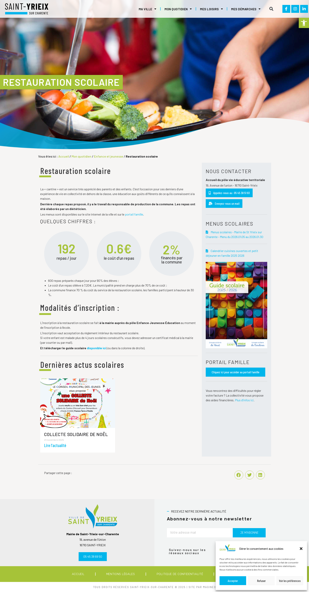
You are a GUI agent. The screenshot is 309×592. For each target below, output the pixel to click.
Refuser (261, 581)
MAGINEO (209, 587)
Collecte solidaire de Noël (76, 434)
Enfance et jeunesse (108, 156)
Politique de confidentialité (180, 574)
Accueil (63, 156)
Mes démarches (246, 8)
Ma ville (147, 8)
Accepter (233, 581)
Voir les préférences (290, 581)
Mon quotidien (178, 8)
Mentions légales (120, 574)
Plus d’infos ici (244, 400)
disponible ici (96, 348)
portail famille (134, 214)
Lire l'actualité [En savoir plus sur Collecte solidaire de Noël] (55, 445)
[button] (304, 23)
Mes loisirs (211, 8)
